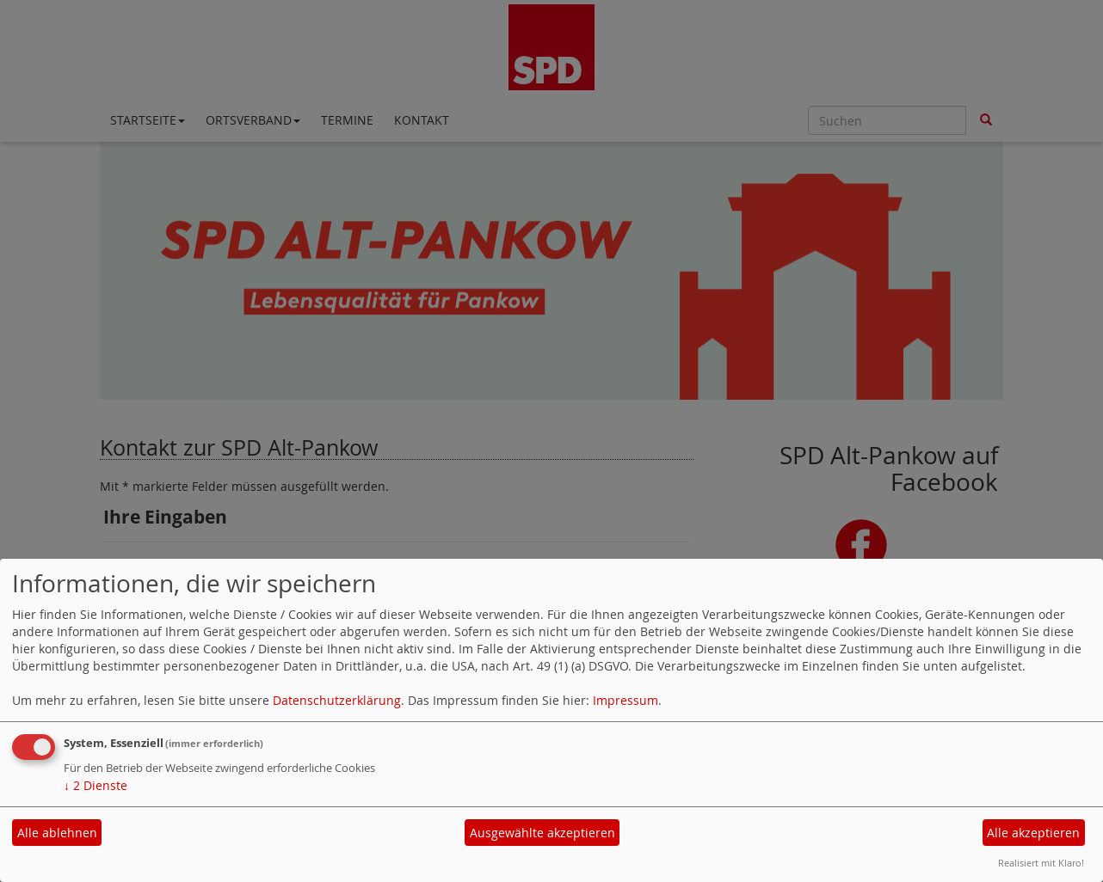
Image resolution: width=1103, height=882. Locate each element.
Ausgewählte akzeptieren (542, 832)
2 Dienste (95, 785)
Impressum (625, 700)
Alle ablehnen (57, 832)
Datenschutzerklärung (337, 700)
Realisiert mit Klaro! (1041, 862)
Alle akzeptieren (1033, 832)
